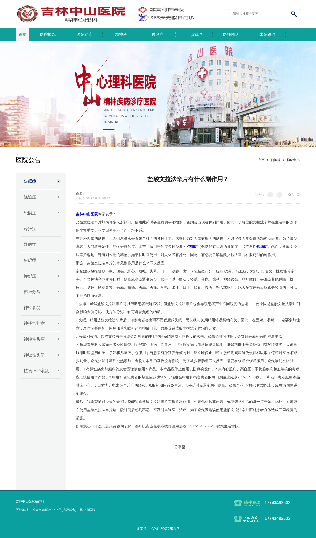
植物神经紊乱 (36, 370)
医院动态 (84, 34)
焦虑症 (30, 260)
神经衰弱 (32, 307)
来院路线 (267, 34)
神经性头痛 (34, 339)
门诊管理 (194, 34)
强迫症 (30, 197)
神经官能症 (34, 323)
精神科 (121, 34)
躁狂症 (30, 228)
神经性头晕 (34, 355)
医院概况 (48, 34)
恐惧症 (30, 213)
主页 (261, 160)
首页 (23, 34)
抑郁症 (30, 276)
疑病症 (30, 244)
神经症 (158, 34)
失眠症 (30, 181)
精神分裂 (32, 292)
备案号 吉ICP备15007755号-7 (158, 529)
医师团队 (231, 34)
